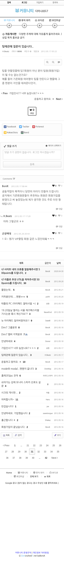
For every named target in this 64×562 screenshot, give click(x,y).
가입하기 (39, 3)
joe (48, 406)
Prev (6, 445)
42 (46, 457)
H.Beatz (5, 51)
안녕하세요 (7, 341)
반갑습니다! (7, 406)
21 (28, 445)
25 (53, 445)
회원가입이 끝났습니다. (13, 427)
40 (33, 457)
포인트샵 (54, 20)
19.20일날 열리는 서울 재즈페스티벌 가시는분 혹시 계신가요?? (20, 312)
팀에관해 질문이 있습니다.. (17, 46)
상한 (47, 303)
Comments (9, 179)
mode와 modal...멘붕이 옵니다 (18, 369)
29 (19, 451)
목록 (6, 435)
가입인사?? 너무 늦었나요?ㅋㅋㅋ (19, 348)
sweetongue (48, 413)
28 (12, 451)
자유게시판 (9, 34)
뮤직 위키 (24, 20)
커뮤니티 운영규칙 (23, 553)
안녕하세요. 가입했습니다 (14, 413)
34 (51, 451)
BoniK (5, 186)
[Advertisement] (32, 519)
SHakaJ (48, 420)
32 (38, 451)
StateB (47, 320)
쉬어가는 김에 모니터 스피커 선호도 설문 (21, 384)
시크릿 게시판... (9, 392)
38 (20, 457)
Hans (48, 399)
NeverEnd (48, 312)
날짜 (59, 263)
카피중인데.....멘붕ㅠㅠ (13, 297)
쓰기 (57, 435)
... (21, 445)
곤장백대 (6, 233)
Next (54, 457)
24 (47, 445)
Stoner (47, 341)
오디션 (39, 20)
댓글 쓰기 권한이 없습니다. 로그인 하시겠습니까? (29, 152)
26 (60, 445)
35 (58, 451)
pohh (48, 297)
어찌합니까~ (8, 399)
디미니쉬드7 (41, 11)
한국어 (55, 3)
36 (7, 457)
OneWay (47, 369)
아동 (47, 393)
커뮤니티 (24, 11)
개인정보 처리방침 (41, 553)
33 (45, 451)
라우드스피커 (48, 376)
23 (40, 445)
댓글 (59, 209)
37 (13, 457)
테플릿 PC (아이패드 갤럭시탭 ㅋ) (18, 303)
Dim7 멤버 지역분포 (12, 334)
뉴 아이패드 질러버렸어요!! (15, 320)
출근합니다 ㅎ (8, 420)
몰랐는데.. (6, 290)
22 (34, 445)
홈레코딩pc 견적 (10, 375)
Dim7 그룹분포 (9, 327)
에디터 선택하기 (53, 146)
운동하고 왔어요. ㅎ (11, 362)
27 (6, 451)
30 (25, 283)
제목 (21, 263)
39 (26, 457)
